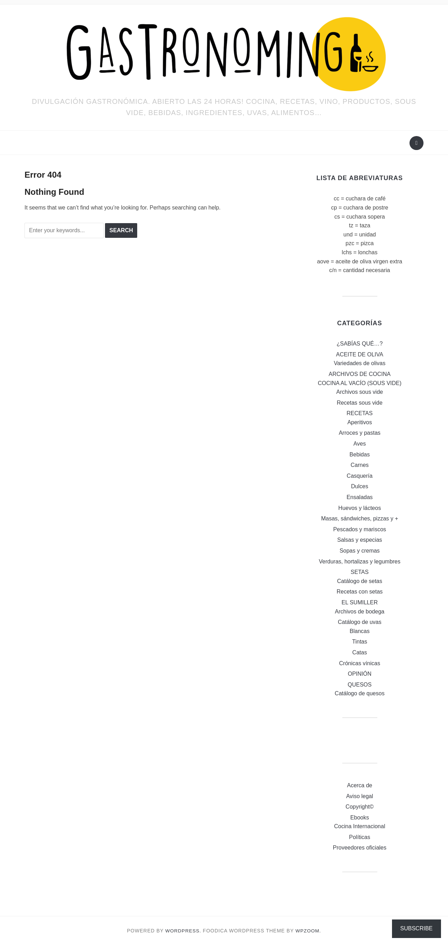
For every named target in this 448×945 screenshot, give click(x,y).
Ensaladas (359, 497)
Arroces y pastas (359, 433)
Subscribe (416, 928)
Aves (360, 444)
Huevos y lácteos (359, 508)
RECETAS (359, 413)
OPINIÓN (360, 674)
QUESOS (359, 685)
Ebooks (359, 817)
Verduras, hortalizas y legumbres (359, 561)
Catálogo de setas (359, 581)
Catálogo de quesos (359, 693)
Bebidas (360, 454)
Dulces (359, 486)
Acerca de (359, 785)
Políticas (359, 837)
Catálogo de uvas (360, 622)
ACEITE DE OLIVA (359, 354)
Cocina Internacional (359, 826)
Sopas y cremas (360, 551)
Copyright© (359, 807)
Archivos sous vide (359, 392)
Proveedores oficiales (359, 848)
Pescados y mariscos (359, 529)
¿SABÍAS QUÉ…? (360, 344)
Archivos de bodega (359, 611)
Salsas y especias (359, 540)
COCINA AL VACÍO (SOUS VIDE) (359, 383)
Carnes (360, 465)
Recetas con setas (360, 592)
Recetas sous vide (360, 403)
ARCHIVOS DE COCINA (360, 374)
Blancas (360, 631)
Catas (359, 652)
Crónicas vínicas (359, 663)
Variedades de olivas (359, 363)
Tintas (359, 642)
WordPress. (183, 930)
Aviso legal (359, 796)
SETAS (360, 572)
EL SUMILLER (360, 602)
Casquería (360, 476)
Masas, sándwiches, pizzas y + (359, 518)
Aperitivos (359, 422)
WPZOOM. (309, 930)
